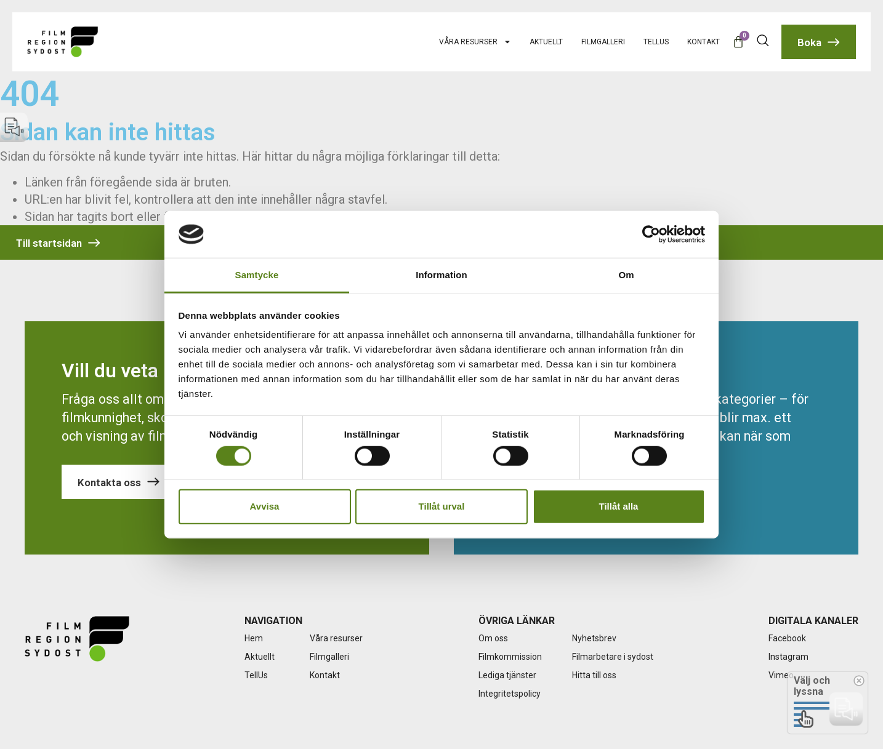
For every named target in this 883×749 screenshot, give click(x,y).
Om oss (493, 638)
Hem (253, 638)
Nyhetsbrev (594, 638)
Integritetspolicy (509, 694)
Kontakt (703, 42)
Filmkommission (510, 657)
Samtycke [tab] (257, 275)
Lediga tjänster (507, 675)
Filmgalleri (603, 42)
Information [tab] (441, 275)
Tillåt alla (619, 506)
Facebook (787, 638)
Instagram (788, 657)
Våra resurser (475, 42)
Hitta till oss (594, 675)
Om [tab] (626, 275)
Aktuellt (546, 42)
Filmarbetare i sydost (612, 657)
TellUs (656, 42)
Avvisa (265, 506)
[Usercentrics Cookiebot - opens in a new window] (651, 234)
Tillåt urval (442, 506)
